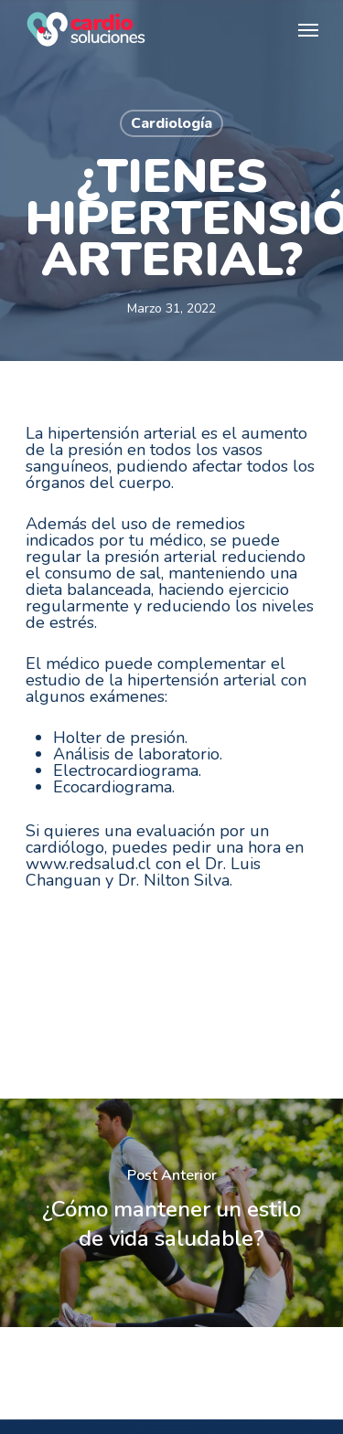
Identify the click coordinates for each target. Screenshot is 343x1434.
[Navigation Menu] (308, 29)
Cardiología (171, 123)
